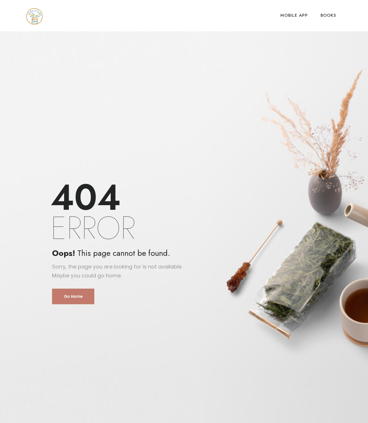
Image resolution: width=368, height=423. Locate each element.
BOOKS (328, 15)
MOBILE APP (294, 15)
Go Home (73, 296)
